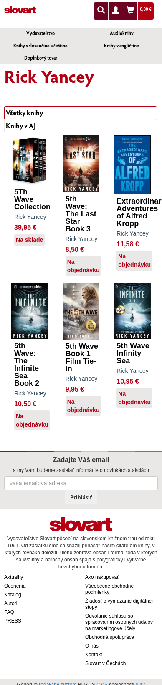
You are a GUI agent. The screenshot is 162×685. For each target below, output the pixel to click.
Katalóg (12, 595)
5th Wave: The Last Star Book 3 (81, 214)
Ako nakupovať (102, 577)
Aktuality (13, 577)
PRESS (12, 621)
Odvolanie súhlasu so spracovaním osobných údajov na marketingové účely (119, 622)
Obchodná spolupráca (109, 637)
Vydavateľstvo (40, 33)
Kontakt (93, 655)
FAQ (9, 612)
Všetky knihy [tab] (24, 112)
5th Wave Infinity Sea (132, 353)
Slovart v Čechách (105, 663)
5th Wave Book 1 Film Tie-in (82, 357)
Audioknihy (122, 33)
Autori (10, 603)
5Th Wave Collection (32, 199)
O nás (92, 646)
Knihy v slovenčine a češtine (40, 45)
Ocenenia (14, 586)
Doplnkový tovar (40, 58)
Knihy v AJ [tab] (21, 125)
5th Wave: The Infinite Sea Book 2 (26, 364)
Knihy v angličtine (121, 45)
